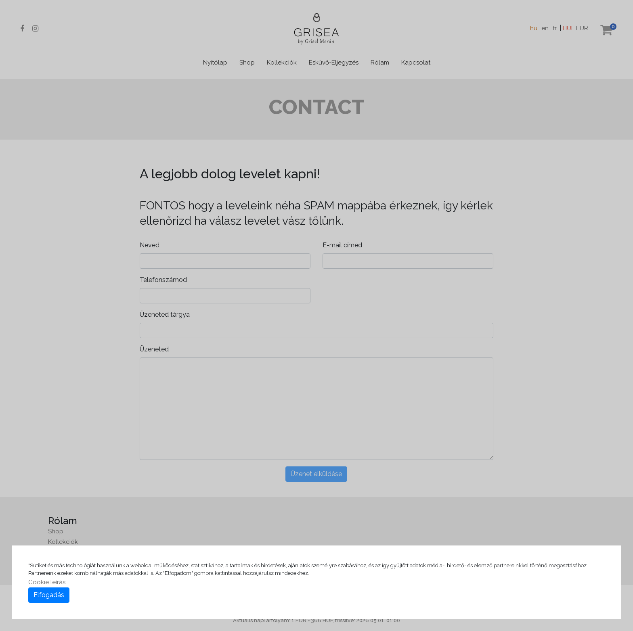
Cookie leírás (46, 582)
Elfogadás (49, 595)
